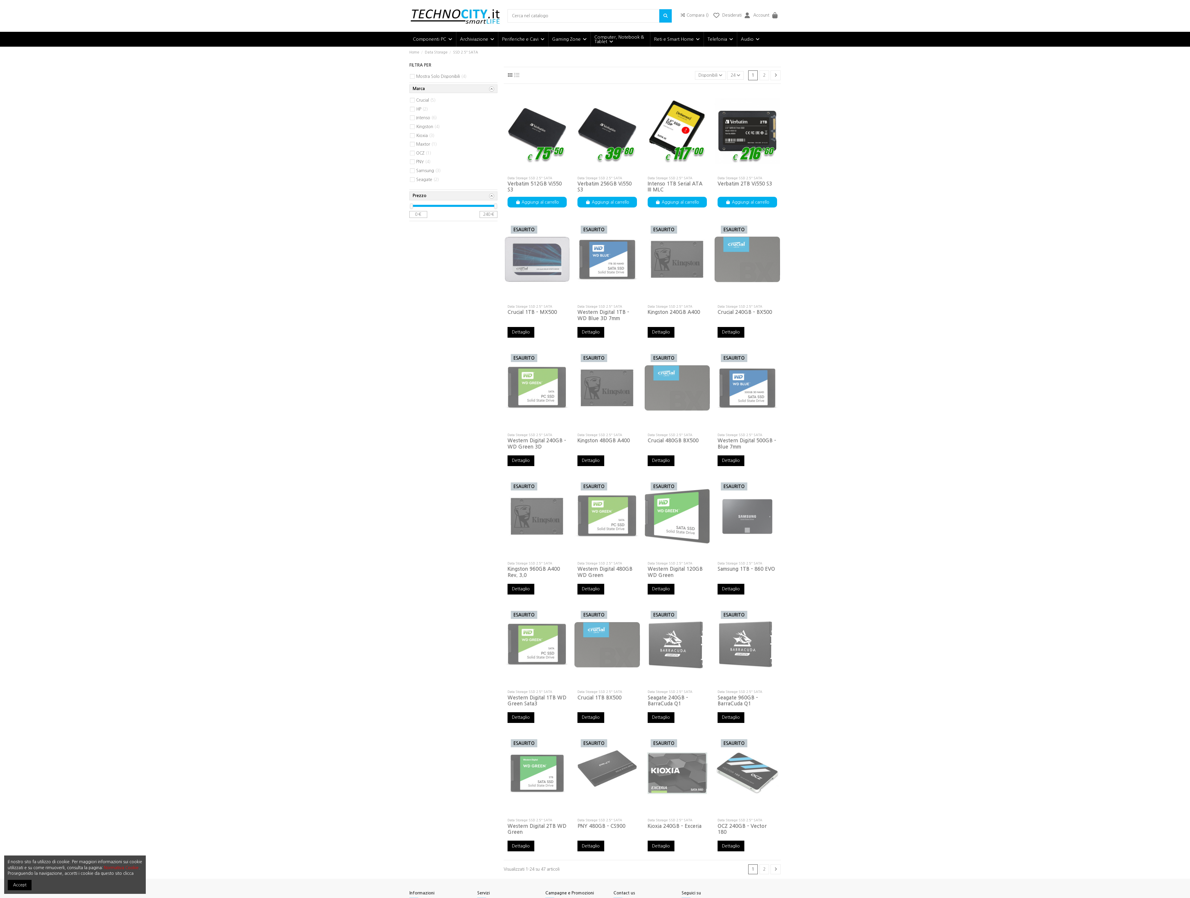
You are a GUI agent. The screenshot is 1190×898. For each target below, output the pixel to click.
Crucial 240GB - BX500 (745, 312)
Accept (19, 885)
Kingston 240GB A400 (674, 312)
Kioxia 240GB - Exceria (675, 826)
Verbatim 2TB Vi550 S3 (745, 183)
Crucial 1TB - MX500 (532, 312)
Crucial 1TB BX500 (599, 697)
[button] (432, 39)
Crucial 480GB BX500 (673, 440)
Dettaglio (521, 332)
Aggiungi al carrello (537, 202)
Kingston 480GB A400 (603, 440)
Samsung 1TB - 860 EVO (746, 569)
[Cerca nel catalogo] (665, 16)
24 (735, 75)
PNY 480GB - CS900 (601, 826)
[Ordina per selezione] (710, 75)
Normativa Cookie (121, 868)
